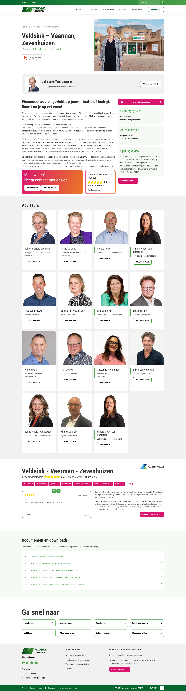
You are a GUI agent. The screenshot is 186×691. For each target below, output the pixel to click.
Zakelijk (33, 2)
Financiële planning (82, 484)
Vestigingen (27, 27)
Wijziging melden (139, 633)
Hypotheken (29, 623)
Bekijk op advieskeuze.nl (150, 514)
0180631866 (125, 117)
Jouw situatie (91, 9)
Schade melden (127, 181)
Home (78, 9)
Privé (24, 2)
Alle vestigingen (28, 657)
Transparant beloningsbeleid (77, 664)
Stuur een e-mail (149, 84)
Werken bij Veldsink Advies (76, 655)
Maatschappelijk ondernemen (77, 660)
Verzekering (41, 484)
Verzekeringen (66, 623)
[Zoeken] (162, 2)
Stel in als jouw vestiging (135, 102)
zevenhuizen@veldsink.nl (131, 120)
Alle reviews (28, 484)
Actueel (68, 669)
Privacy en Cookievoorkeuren (32, 688)
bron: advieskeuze (84, 515)
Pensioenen (101, 623)
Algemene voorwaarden (69, 688)
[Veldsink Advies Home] (34, 9)
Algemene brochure (30, 673)
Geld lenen (28, 633)
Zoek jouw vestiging (118, 669)
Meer (130, 484)
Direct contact (32, 188)
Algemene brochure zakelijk (33, 678)
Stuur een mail (34, 261)
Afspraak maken (50, 188)
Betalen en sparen (140, 623)
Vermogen (119, 484)
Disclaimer (52, 688)
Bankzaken (66, 484)
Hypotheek (54, 484)
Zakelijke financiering (102, 484)
